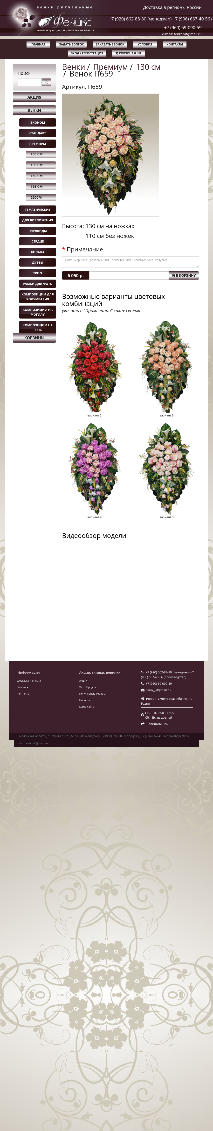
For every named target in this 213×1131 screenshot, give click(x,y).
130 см (37, 165)
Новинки (84, 700)
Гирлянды (37, 231)
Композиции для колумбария (37, 296)
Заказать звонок (110, 44)
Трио (37, 273)
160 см (37, 175)
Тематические (37, 209)
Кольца (37, 252)
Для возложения (37, 220)
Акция (34, 97)
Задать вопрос (71, 44)
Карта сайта (86, 706)
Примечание (85, 249)
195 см (37, 186)
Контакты (174, 44)
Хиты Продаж (87, 687)
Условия (145, 44)
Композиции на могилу (38, 312)
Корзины (34, 337)
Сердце (38, 241)
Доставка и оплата (29, 680)
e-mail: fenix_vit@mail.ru (182, 34)
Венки (34, 110)
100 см (37, 154)
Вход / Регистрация (87, 53)
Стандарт (37, 133)
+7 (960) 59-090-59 (183, 27)
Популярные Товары (92, 693)
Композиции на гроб (38, 327)
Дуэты (37, 262)
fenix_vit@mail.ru (158, 690)
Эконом (37, 122)
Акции (83, 680)
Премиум (37, 143)
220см (36, 197)
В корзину (184, 275)
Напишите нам (157, 724)
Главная (38, 44)
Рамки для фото (37, 283)
